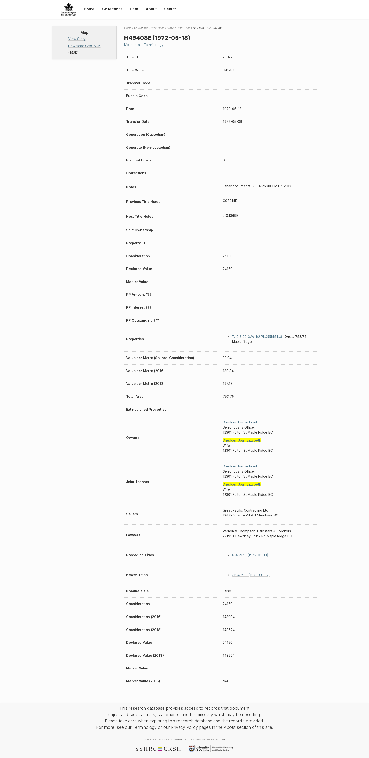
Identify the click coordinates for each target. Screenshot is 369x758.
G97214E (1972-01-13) (250, 555)
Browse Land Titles (178, 27)
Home (89, 9)
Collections (112, 9)
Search (170, 9)
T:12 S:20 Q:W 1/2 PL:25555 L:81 (258, 337)
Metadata (132, 45)
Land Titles (157, 27)
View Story (77, 39)
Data (134, 9)
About (151, 9)
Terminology (154, 45)
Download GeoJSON (84, 46)
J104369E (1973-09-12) (251, 575)
